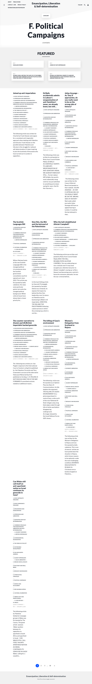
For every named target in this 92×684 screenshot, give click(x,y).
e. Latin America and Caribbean (71, 161)
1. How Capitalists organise (21, 96)
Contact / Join (12, 4)
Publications (16, 2)
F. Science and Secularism (20, 124)
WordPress (40, 679)
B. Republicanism (37, 257)
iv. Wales (15, 602)
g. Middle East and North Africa (22, 126)
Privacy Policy (22, 4)
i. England (47, 146)
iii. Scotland (16, 251)
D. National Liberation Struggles (38, 264)
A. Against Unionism (50, 128)
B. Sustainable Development (69, 372)
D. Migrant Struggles (19, 116)
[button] (88, 5)
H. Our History (70, 167)
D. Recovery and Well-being (71, 152)
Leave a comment (18, 129)
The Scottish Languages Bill (19, 223)
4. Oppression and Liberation (21, 98)
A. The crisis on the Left (20, 110)
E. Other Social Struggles (20, 120)
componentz (51, 679)
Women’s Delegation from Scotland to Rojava (72, 324)
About (9, 2)
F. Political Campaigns (19, 122)
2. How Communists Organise (70, 331)
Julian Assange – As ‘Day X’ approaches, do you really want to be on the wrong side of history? (72, 100)
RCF (14, 63)
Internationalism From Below (16, 7)
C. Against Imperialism (19, 114)
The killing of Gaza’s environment (51, 322)
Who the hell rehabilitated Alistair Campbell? (65, 223)
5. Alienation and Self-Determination (24, 100)
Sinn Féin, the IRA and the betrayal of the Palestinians (40, 224)
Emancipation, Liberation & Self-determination (46, 5)
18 (50, 665)
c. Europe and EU (73, 239)
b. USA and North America (20, 112)
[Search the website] (84, 5)
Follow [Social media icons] (80, 4)
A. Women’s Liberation (71, 368)
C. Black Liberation (20, 559)
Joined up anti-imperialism (24, 93)
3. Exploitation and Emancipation (70, 116)
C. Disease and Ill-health (20, 346)
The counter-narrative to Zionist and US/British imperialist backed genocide (25, 323)
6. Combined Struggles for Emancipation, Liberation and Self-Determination (25, 103)
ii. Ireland (36, 273)
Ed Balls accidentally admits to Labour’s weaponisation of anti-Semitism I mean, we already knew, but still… (51, 100)
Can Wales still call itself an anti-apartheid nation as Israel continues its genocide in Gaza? (19, 488)
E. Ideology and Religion (20, 118)
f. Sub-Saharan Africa (19, 589)
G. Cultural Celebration (20, 247)
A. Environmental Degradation (22, 108)
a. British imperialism (21, 106)
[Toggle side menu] (4, 5)
